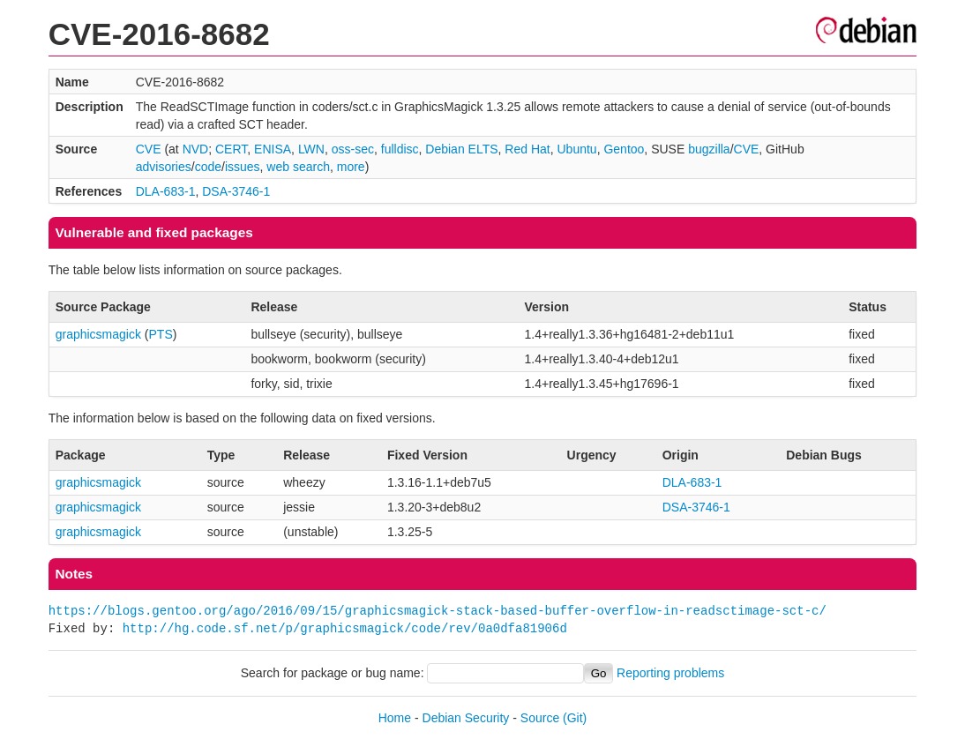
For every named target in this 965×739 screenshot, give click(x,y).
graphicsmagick (98, 334)
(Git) (575, 718)
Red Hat (527, 149)
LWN (311, 149)
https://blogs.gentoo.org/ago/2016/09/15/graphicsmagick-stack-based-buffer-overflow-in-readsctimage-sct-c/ (438, 610)
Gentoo (623, 149)
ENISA (272, 149)
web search (298, 167)
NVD (196, 149)
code (208, 167)
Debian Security (466, 718)
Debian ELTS (461, 149)
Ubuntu (576, 149)
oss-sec (353, 149)
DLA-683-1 (166, 191)
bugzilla (708, 149)
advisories (163, 167)
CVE (148, 149)
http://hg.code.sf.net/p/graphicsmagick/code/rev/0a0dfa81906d (345, 628)
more (351, 167)
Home (394, 718)
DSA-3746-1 (236, 191)
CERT (231, 149)
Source (539, 718)
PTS (161, 334)
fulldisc (400, 149)
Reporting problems (670, 673)
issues (242, 167)
